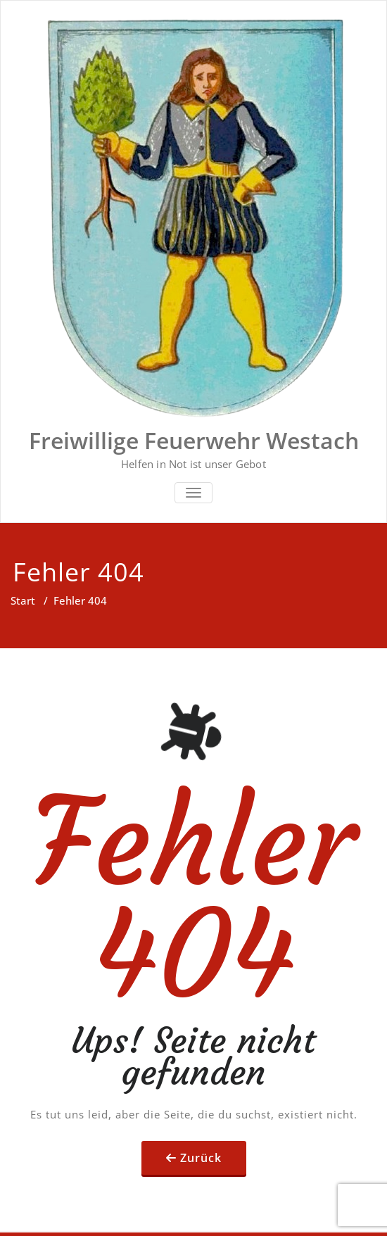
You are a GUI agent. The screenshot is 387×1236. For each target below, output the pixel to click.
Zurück (201, 1158)
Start (23, 600)
